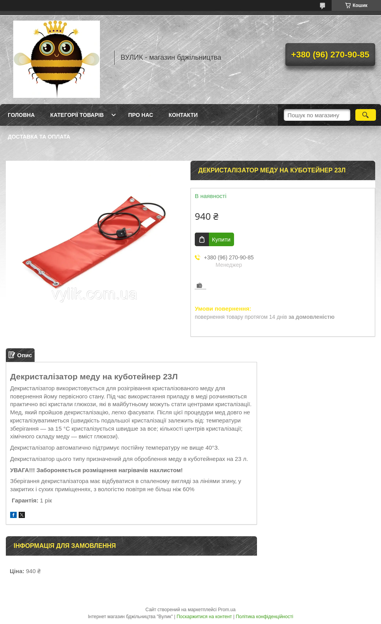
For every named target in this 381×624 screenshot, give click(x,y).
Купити (221, 239)
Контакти (183, 115)
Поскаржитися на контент (204, 616)
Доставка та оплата (39, 137)
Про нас (140, 115)
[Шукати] (365, 115)
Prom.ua (227, 609)
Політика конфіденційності (264, 616)
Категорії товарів (76, 115)
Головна (21, 115)
